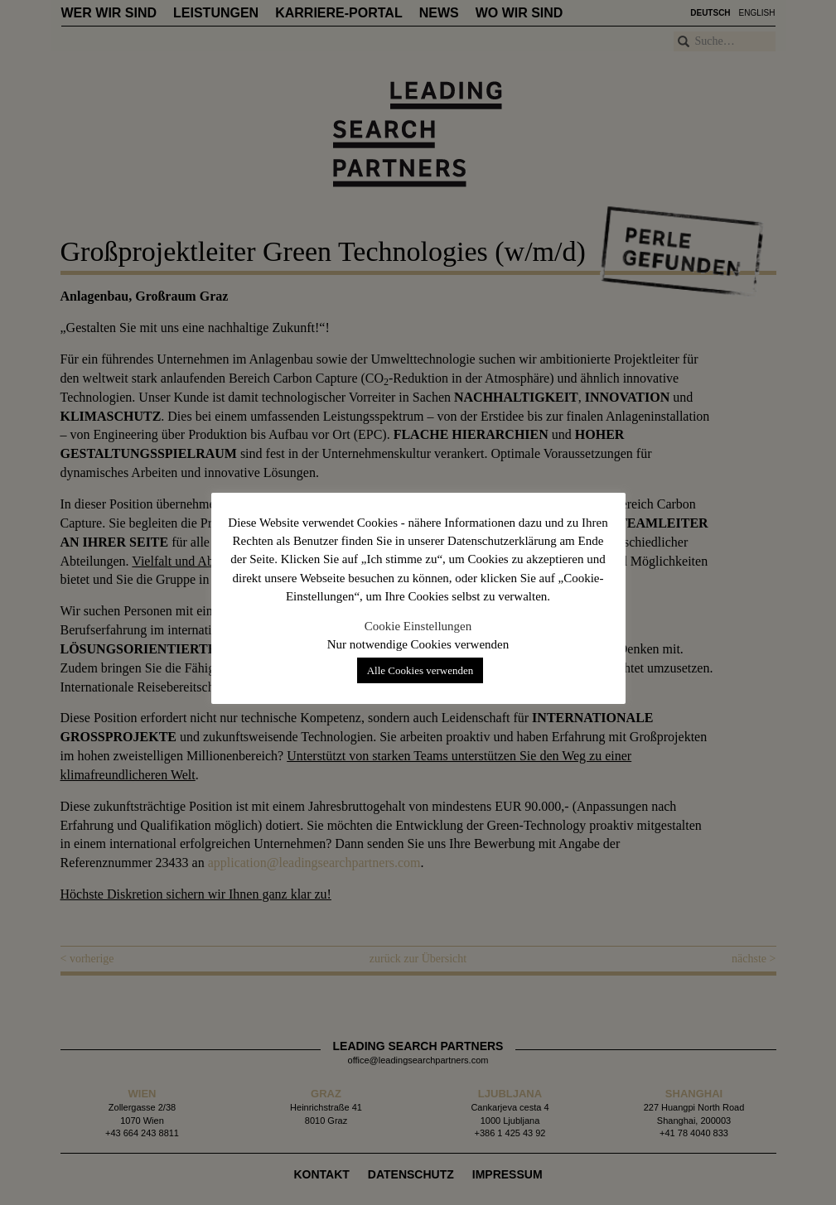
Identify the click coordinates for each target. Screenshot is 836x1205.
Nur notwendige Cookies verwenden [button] (418, 644)
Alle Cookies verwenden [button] (420, 670)
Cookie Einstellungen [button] (418, 626)
